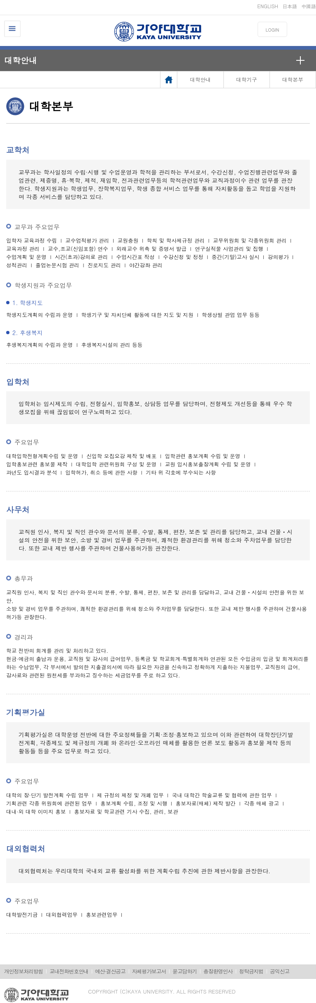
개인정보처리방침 (23, 971)
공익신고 (279, 971)
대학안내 (20, 60)
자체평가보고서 (149, 971)
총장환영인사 (217, 971)
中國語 (308, 5)
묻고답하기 (184, 971)
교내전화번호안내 (68, 971)
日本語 (289, 5)
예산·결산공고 (110, 971)
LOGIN (272, 30)
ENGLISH (267, 5)
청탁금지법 (251, 971)
